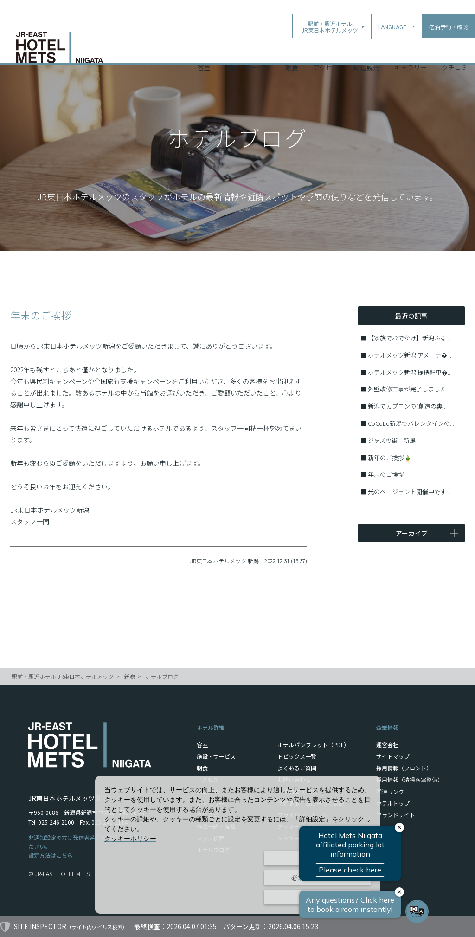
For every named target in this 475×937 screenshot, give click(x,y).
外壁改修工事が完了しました (407, 388)
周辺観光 (366, 50)
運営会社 (387, 744)
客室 (204, 50)
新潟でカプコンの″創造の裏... (407, 406)
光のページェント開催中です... (409, 491)
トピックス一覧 (296, 756)
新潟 (129, 676)
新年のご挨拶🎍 (389, 457)
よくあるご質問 (296, 768)
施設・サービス (247, 50)
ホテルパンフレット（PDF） (313, 744)
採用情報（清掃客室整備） (409, 779)
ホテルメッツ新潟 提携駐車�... (410, 372)
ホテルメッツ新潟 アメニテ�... (409, 355)
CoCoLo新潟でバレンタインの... (411, 423)
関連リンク (390, 791)
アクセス (326, 50)
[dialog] (237, 845)
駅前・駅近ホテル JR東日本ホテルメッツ (63, 676)
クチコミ (455, 50)
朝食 (291, 50)
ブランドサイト (395, 815)
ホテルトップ (393, 803)
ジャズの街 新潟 (392, 440)
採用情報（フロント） (404, 768)
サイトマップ (393, 756)
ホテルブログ (162, 676)
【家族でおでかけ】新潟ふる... (409, 337)
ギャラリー (410, 50)
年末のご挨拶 (386, 474)
